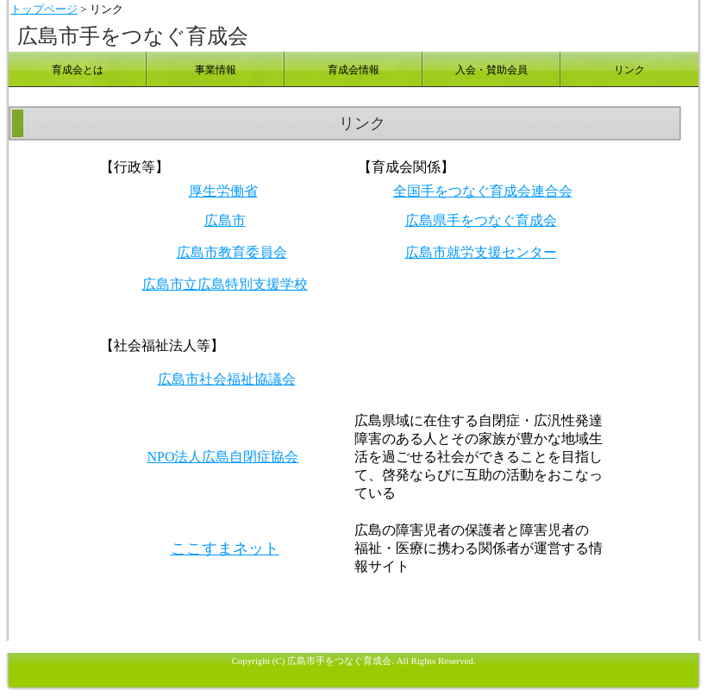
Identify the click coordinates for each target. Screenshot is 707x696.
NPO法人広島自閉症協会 (222, 456)
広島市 (225, 220)
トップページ (44, 9)
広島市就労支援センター (481, 252)
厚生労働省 (223, 191)
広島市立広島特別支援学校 (225, 284)
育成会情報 (353, 70)
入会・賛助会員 (491, 70)
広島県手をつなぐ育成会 (481, 220)
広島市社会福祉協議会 (227, 379)
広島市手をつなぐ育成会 (132, 36)
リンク (629, 70)
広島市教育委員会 (232, 252)
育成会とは (77, 70)
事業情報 (215, 70)
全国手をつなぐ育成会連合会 (482, 191)
